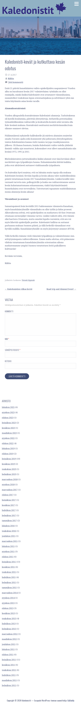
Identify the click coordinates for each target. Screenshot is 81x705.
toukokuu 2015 (9, 572)
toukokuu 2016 (9, 531)
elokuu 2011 (7, 654)
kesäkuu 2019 (8, 464)
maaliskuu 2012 (9, 639)
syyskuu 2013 (8, 603)
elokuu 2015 (7, 557)
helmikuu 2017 (9, 515)
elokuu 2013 (7, 608)
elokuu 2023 (7, 418)
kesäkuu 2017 (8, 505)
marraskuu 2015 (10, 541)
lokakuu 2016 (8, 526)
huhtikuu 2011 (9, 675)
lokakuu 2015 (8, 546)
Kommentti (9, 311)
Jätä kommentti (15, 82)
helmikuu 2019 (9, 474)
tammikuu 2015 (9, 587)
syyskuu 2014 (8, 598)
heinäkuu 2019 (9, 459)
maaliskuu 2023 (9, 433)
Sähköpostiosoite (12, 350)
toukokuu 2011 (9, 670)
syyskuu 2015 (8, 551)
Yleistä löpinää (28, 280)
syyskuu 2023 (8, 412)
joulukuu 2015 (8, 536)
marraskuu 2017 (10, 490)
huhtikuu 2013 (9, 624)
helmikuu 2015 (9, 582)
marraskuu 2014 (10, 593)
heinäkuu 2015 (9, 562)
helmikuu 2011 (9, 685)
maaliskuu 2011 (9, 680)
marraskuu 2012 (10, 634)
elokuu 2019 (7, 454)
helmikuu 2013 (9, 629)
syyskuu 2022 (8, 438)
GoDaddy (70, 700)
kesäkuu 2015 (8, 567)
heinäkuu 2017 (9, 500)
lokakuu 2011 (8, 649)
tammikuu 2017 (9, 520)
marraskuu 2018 (10, 479)
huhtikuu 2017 (9, 510)
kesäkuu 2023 (8, 428)
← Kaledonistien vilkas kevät (18, 289)
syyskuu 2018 (8, 484)
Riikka (11, 78)
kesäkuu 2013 (8, 613)
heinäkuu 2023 (9, 423)
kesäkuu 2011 (8, 665)
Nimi (7, 339)
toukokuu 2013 (9, 618)
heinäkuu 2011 (9, 660)
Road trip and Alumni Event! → (61, 289)
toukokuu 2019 (9, 469)
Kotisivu (8, 361)
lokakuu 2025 (8, 407)
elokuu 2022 (7, 443)
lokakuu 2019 (8, 448)
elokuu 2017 (7, 495)
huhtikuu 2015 (9, 577)
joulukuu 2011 (8, 644)
